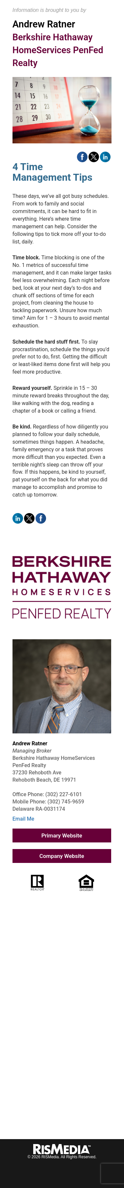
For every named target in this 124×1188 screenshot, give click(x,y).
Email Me (23, 819)
